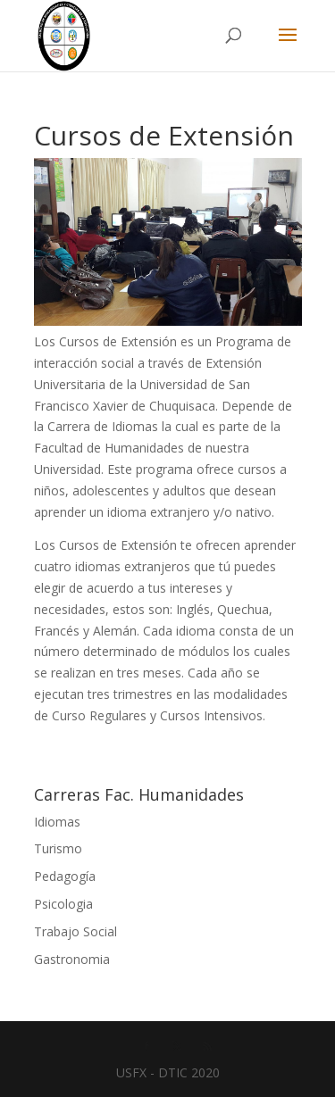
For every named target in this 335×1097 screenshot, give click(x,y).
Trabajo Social (75, 931)
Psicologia (63, 903)
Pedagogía (65, 876)
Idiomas (57, 821)
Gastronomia (72, 959)
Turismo (58, 848)
